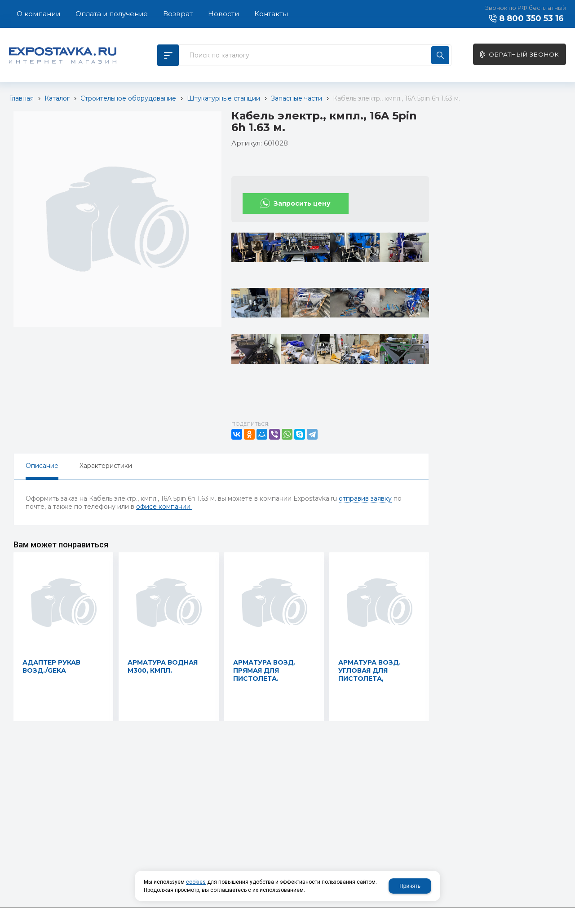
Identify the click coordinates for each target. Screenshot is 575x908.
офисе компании (164, 506)
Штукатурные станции (223, 98)
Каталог (57, 98)
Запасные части (296, 98)
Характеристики (106, 466)
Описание (42, 466)
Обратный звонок (524, 54)
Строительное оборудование (128, 98)
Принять (409, 886)
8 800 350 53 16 (531, 18)
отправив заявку (365, 498)
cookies (196, 882)
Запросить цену (302, 203)
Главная (21, 98)
